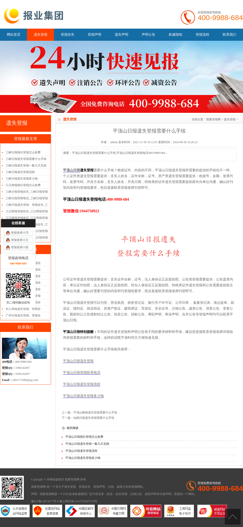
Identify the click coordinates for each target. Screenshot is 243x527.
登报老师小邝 (19, 206)
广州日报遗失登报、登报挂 (23, 315)
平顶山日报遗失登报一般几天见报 (87, 443)
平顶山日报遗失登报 (78, 361)
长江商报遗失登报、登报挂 (23, 309)
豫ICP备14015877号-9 (45, 501)
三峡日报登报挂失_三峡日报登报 (27, 191)
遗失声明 (121, 34)
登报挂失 (67, 34)
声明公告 (148, 34)
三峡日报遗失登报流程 (20, 172)
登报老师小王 (19, 213)
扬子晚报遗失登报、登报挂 (23, 282)
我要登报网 (213, 119)
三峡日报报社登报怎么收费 (23, 152)
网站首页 (13, 34)
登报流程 (202, 34)
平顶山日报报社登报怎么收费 (84, 436)
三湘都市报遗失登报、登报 (23, 295)
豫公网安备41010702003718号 (78, 501)
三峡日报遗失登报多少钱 (22, 178)
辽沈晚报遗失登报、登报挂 (23, 302)
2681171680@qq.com (25, 380)
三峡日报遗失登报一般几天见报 (26, 165)
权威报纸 (175, 34)
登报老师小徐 (19, 220)
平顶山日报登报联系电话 (81, 372)
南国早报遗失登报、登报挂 (23, 289)
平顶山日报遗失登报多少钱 (83, 396)
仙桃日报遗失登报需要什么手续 (93, 418)
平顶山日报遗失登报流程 (81, 384)
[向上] (233, 517)
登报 (134, 486)
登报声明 (94, 34)
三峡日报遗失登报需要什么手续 (26, 159)
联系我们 (229, 34)
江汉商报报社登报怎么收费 (23, 185)
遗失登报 (40, 34)
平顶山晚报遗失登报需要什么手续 (95, 412)
